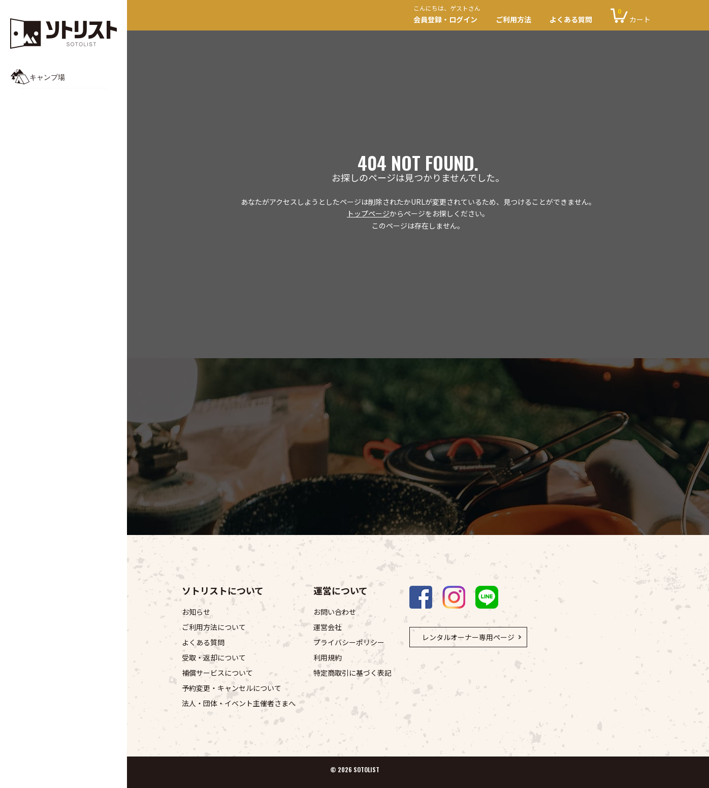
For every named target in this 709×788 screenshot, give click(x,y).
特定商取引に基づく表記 (352, 673)
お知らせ (196, 612)
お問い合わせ (334, 612)
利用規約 (327, 657)
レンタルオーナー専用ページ (468, 637)
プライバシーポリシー (348, 642)
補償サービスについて (217, 673)
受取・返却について (214, 657)
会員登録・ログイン (450, 15)
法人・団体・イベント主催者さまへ (239, 703)
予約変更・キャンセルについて (231, 688)
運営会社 (327, 627)
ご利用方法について (214, 627)
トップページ (368, 213)
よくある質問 (571, 19)
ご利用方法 (513, 19)
